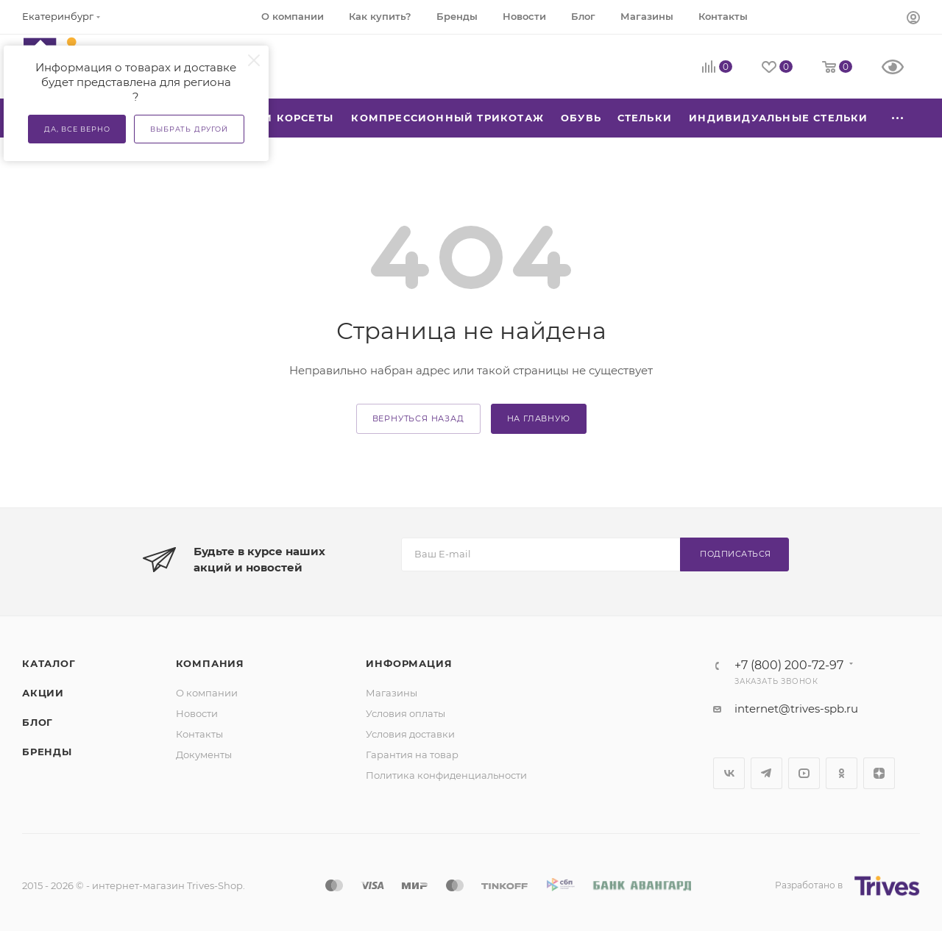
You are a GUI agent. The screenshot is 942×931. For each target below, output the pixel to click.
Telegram (766, 773)
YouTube (804, 773)
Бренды (47, 751)
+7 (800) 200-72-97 (788, 665)
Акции (43, 693)
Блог (37, 722)
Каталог (49, 663)
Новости (197, 713)
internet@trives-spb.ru (796, 709)
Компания (210, 663)
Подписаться (735, 554)
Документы (204, 754)
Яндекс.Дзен (879, 773)
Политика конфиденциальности (446, 775)
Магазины (391, 693)
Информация (409, 663)
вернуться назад (418, 418)
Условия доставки (410, 734)
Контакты (199, 734)
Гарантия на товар (412, 754)
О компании (207, 693)
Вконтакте (729, 773)
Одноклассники (841, 773)
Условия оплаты (405, 713)
